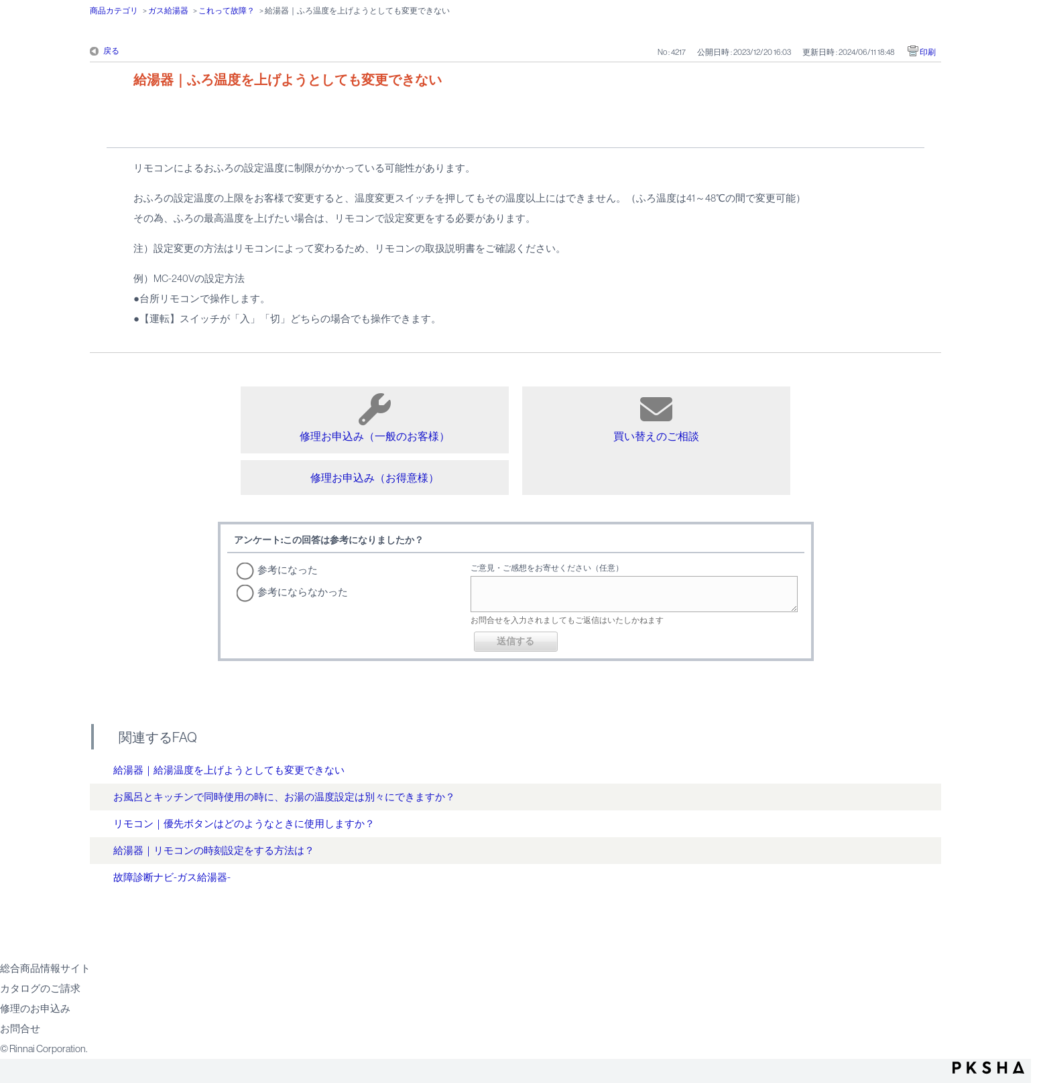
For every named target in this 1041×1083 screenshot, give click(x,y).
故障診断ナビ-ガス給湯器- (172, 877)
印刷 (928, 52)
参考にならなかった (302, 591)
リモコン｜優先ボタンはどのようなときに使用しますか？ (244, 823)
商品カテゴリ (114, 10)
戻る (111, 51)
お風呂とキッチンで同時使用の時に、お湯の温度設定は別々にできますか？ (284, 796)
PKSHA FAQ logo (988, 1067)
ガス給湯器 (168, 10)
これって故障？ (226, 10)
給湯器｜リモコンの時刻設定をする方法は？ (213, 850)
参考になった (287, 569)
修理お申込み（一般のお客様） (375, 417)
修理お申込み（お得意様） (374, 478)
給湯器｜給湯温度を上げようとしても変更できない (229, 770)
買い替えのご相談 (656, 417)
